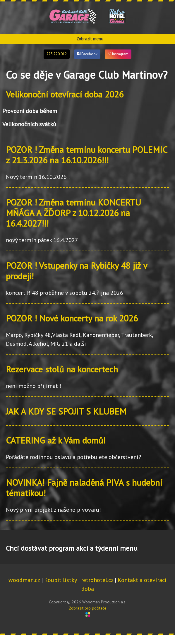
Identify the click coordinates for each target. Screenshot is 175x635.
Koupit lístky (60, 580)
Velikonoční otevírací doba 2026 (64, 94)
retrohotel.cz (97, 580)
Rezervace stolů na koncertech (62, 369)
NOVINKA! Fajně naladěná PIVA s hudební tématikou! (84, 488)
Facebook (87, 54)
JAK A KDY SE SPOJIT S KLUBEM (66, 411)
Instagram (118, 54)
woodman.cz (24, 580)
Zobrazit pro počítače (88, 608)
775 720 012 (57, 54)
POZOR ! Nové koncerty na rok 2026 (72, 318)
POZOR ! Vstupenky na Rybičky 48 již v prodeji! (76, 271)
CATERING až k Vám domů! (55, 440)
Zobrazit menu (89, 39)
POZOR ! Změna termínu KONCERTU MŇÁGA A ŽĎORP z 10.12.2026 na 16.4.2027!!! (73, 212)
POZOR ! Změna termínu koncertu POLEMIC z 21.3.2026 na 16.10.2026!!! (86, 155)
